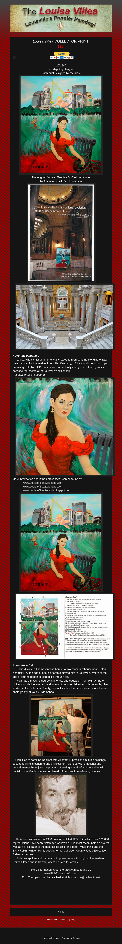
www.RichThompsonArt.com (61, 873)
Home (61, 911)
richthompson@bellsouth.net (82, 877)
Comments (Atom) (67, 919)
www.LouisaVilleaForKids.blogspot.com (47, 490)
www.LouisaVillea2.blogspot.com (43, 486)
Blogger (76, 938)
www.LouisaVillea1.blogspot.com (43, 482)
